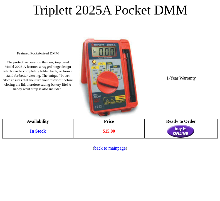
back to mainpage (110, 148)
